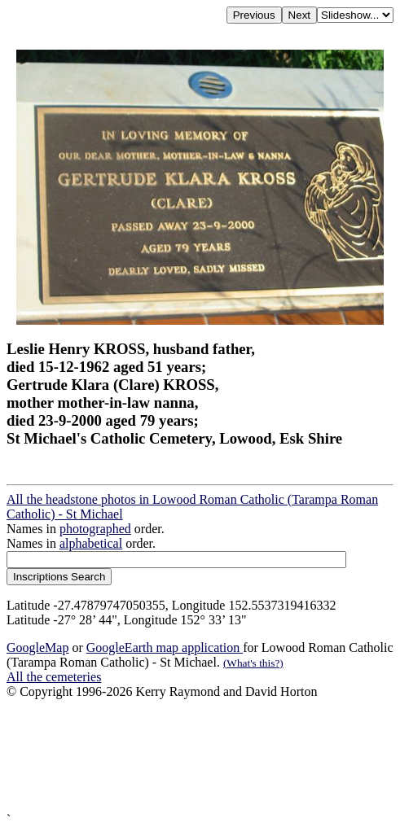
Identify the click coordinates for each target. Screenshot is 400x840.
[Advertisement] (200, 755)
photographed (95, 529)
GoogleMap (37, 647)
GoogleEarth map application (164, 647)
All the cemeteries (54, 677)
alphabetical (90, 543)
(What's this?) (253, 663)
